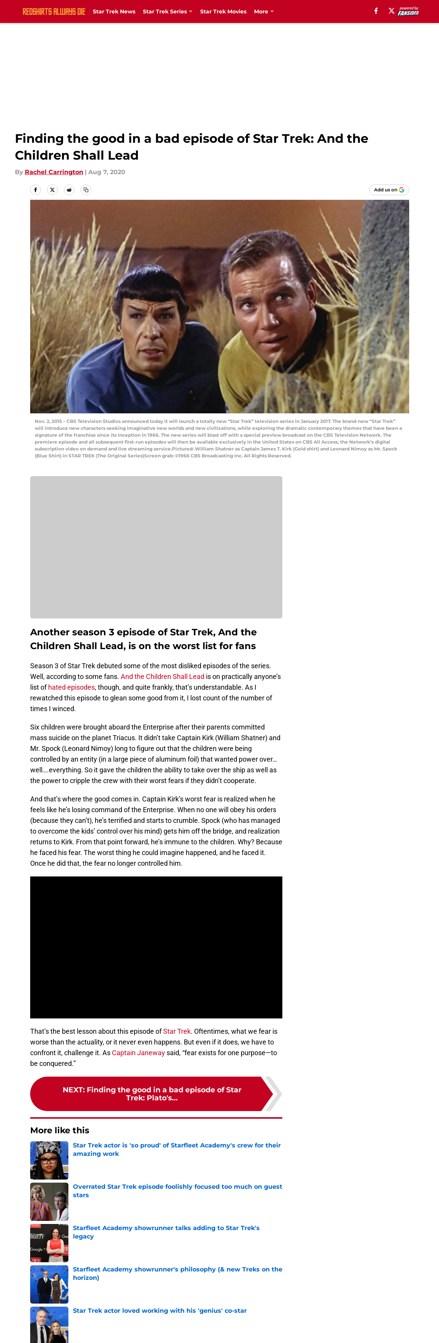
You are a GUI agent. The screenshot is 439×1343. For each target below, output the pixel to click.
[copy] (86, 189)
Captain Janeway (138, 1053)
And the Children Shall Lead (162, 676)
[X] (392, 11)
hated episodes (71, 687)
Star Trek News (114, 11)
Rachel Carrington (54, 172)
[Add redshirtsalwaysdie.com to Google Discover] (389, 189)
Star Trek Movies (223, 11)
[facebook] (376, 11)
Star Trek (177, 1031)
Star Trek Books (276, 11)
